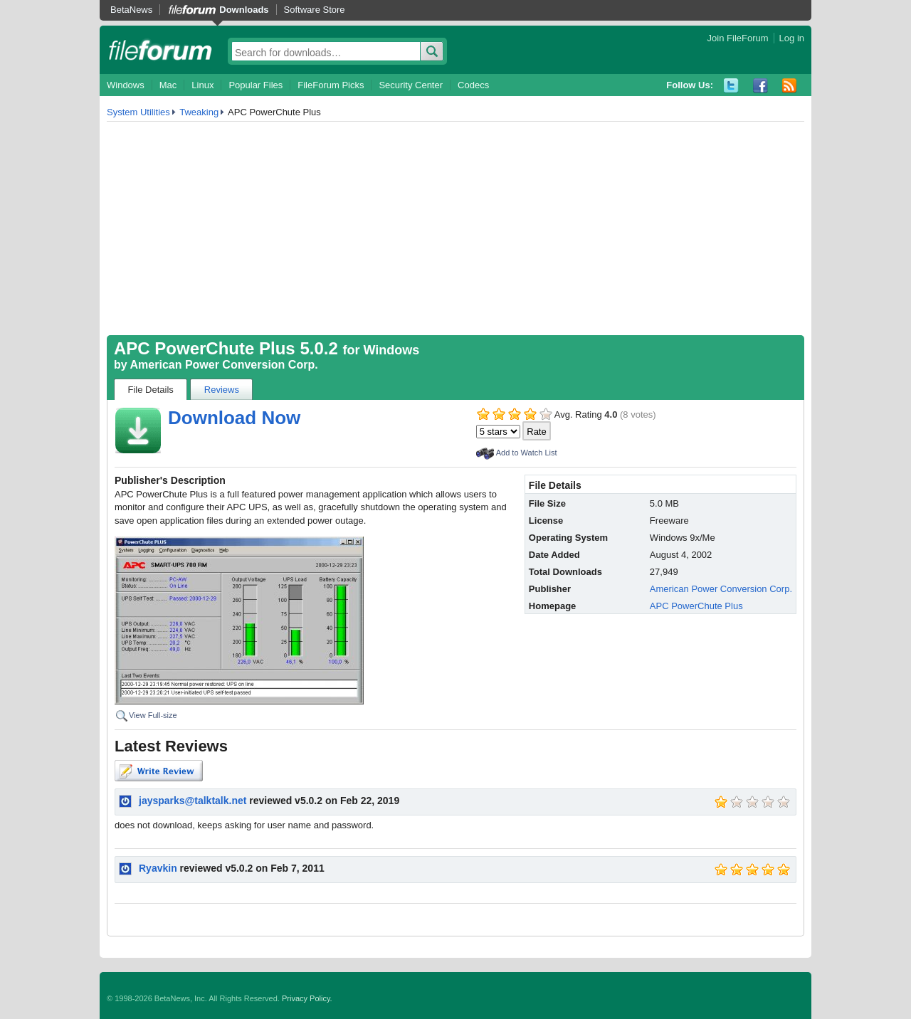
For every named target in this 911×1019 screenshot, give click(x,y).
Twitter (731, 85)
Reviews (221, 389)
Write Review (159, 770)
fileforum (160, 49)
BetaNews (131, 9)
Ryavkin (158, 868)
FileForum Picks (330, 85)
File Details (151, 389)
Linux (202, 85)
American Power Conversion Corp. (224, 365)
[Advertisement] (455, 228)
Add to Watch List (526, 452)
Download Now (234, 417)
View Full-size (153, 715)
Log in (791, 38)
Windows (125, 85)
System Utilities (138, 112)
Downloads (243, 9)
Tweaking (198, 112)
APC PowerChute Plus (696, 606)
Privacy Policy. (307, 998)
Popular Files (255, 85)
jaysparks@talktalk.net (192, 800)
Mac (168, 85)
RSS (789, 85)
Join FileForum (738, 38)
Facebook (760, 85)
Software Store (314, 9)
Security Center (411, 85)
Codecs (473, 85)
